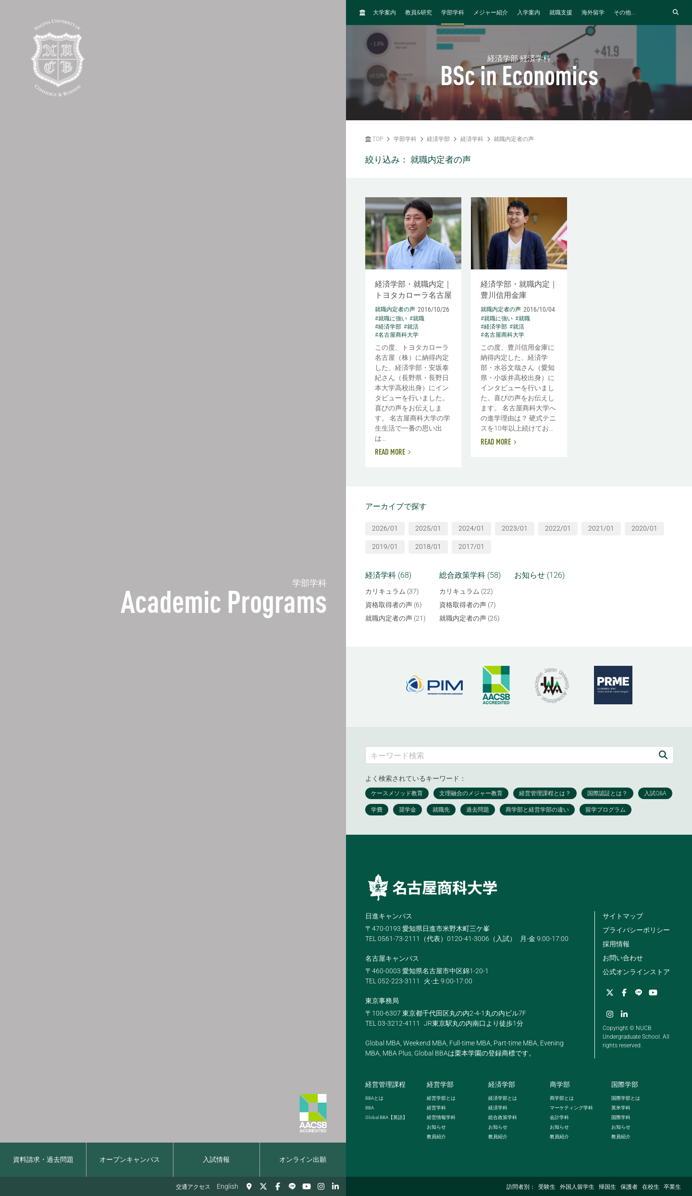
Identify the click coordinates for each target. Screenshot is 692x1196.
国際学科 (620, 1117)
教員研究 (418, 12)
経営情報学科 (441, 1117)
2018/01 (428, 546)
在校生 (650, 1186)
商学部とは (562, 1098)
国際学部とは (625, 1098)
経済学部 (438, 139)
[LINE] (292, 1186)
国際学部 (624, 1084)
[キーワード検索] (509, 755)
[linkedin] (335, 1186)
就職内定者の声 (514, 139)
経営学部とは (441, 1098)
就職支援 (560, 12)
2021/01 (601, 528)
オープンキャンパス (129, 1159)
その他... (624, 12)
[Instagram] (321, 1186)
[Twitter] (263, 1186)
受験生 (547, 1186)
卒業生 (672, 1186)
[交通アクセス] (249, 1186)
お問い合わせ (623, 958)
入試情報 (216, 1159)
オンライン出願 (302, 1159)
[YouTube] (306, 1186)
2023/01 (515, 528)
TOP (374, 139)
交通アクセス (193, 1186)
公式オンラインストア (636, 972)
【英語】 (386, 1117)
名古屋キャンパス (392, 958)
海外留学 (593, 12)
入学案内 (528, 12)
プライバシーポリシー (636, 930)
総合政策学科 (502, 1117)
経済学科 (471, 139)
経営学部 (440, 1084)
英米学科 (620, 1107)
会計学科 (559, 1117)
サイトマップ (623, 916)
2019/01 (385, 546)
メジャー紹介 (490, 12)
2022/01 (558, 528)
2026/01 (385, 528)
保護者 (629, 1186)
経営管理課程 (385, 1084)
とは (374, 1098)
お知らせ (436, 1127)
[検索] (663, 755)
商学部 (560, 1084)
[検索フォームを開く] (675, 12)
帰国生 (607, 1186)
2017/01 (471, 546)
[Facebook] (278, 1186)
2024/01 (471, 528)
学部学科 (452, 12)
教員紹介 (436, 1136)
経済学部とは (502, 1098)
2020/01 (644, 528)
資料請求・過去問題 (43, 1159)
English (227, 1186)
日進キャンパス (388, 916)
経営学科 (436, 1107)
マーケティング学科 (571, 1107)
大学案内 (384, 12)
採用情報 (616, 944)
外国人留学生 (577, 1186)
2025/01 (428, 528)
